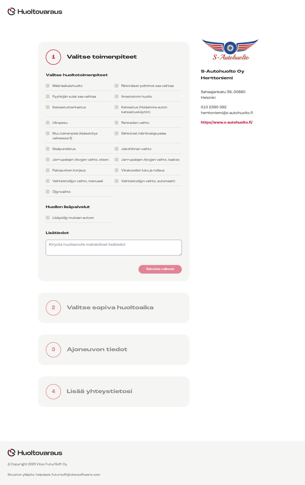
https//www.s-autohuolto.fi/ (227, 123)
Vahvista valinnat (160, 269)
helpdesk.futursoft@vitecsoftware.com (68, 475)
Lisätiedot (57, 233)
